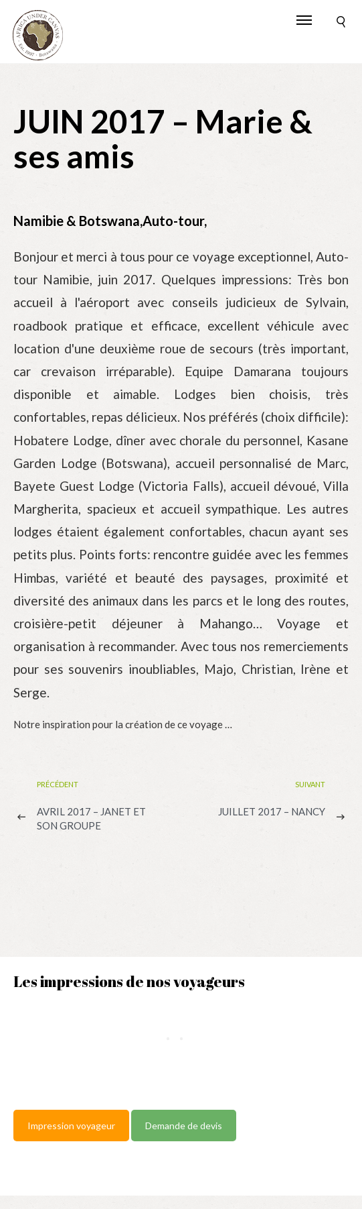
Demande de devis (183, 1125)
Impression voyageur (71, 1125)
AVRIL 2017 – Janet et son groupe (91, 818)
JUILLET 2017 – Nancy (271, 811)
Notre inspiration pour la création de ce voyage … (122, 724)
